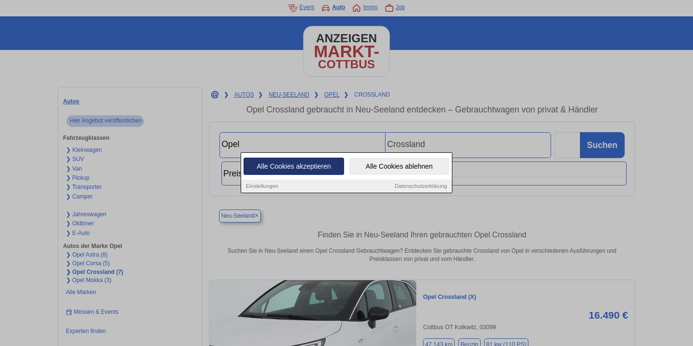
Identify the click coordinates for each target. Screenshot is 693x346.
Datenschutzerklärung (421, 186)
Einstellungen (262, 186)
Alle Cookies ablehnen (399, 167)
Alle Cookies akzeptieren (294, 167)
